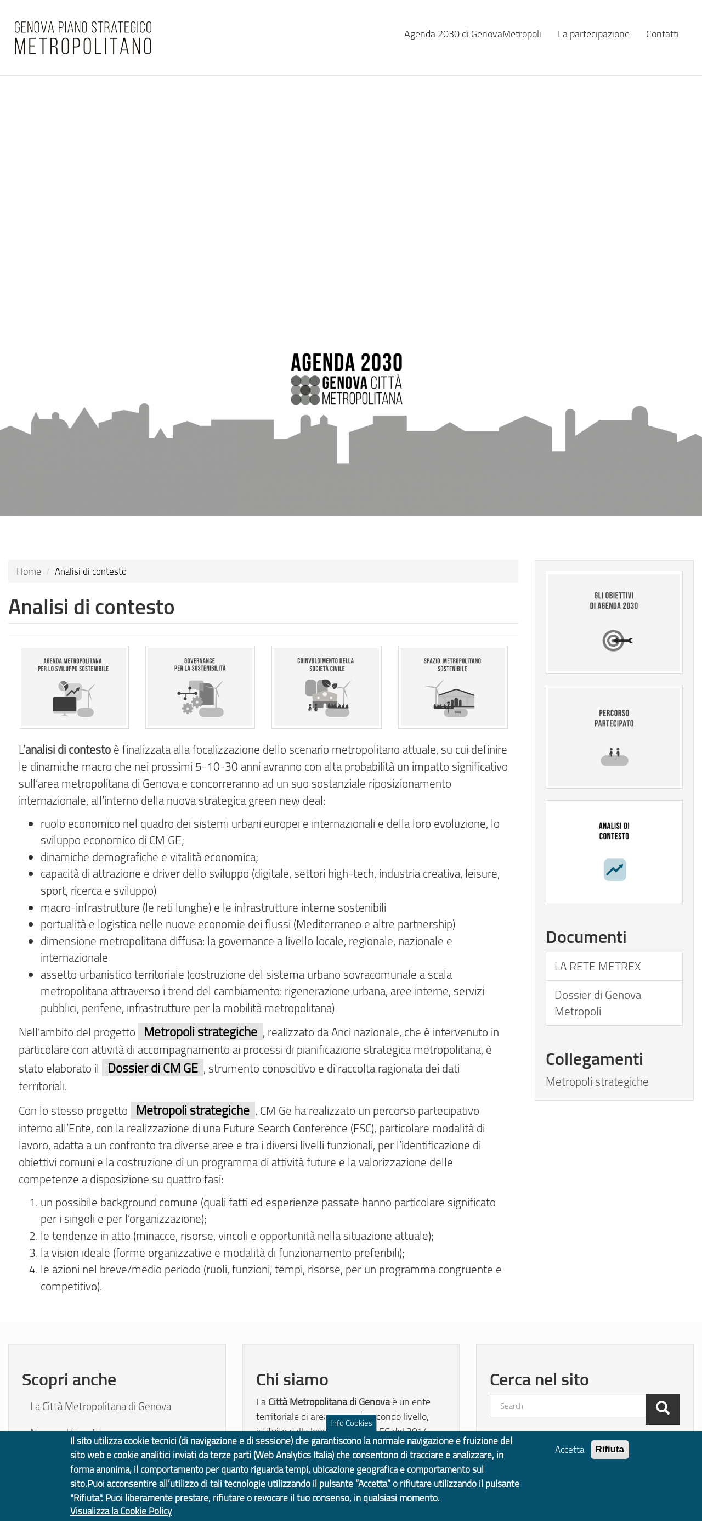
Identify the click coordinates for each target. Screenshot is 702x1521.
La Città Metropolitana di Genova (100, 1406)
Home (28, 570)
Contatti (662, 33)
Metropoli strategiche (597, 1081)
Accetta (569, 1455)
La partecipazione (594, 33)
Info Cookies (351, 1429)
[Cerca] (663, 1409)
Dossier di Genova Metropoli (597, 1002)
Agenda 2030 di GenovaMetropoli (472, 33)
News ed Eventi (64, 1432)
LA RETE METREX (597, 966)
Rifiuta (610, 1455)
